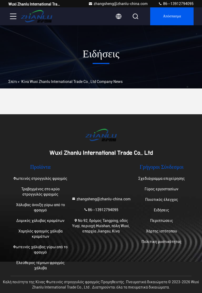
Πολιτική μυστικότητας (161, 242)
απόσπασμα (172, 16)
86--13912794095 (176, 4)
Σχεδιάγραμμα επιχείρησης (161, 178)
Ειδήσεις (161, 210)
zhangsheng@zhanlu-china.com (118, 4)
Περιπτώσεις (161, 220)
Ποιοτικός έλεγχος (161, 199)
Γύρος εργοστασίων (161, 189)
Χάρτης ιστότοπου (161, 231)
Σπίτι (12, 82)
